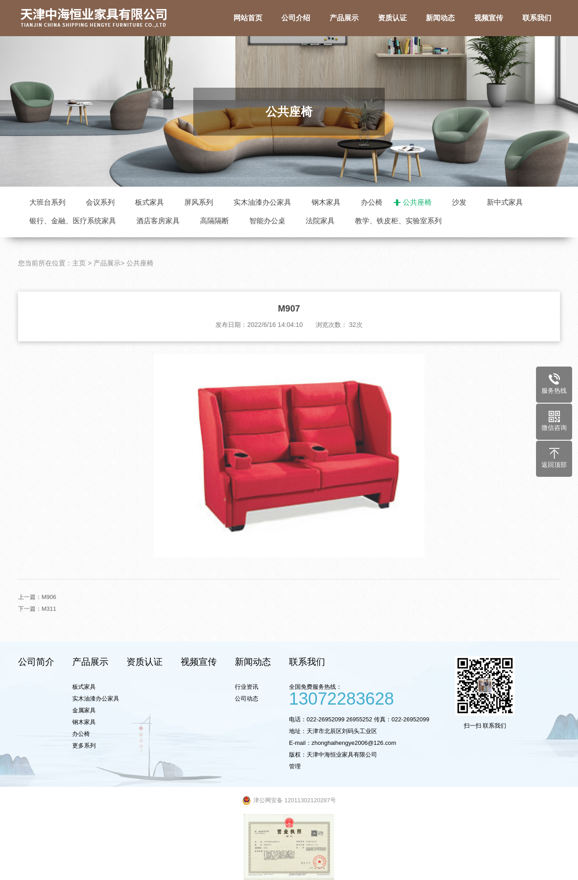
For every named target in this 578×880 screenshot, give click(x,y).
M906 (49, 611)
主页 (79, 278)
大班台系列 (47, 202)
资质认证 (144, 662)
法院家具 (320, 221)
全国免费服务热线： (368, 694)
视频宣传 (199, 662)
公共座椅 (417, 202)
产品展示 (107, 278)
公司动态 (246, 698)
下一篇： (30, 623)
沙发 (459, 202)
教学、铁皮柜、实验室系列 (398, 221)
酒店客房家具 (158, 221)
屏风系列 (198, 202)
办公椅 (371, 202)
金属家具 (84, 710)
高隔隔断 (214, 221)
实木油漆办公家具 (262, 202)
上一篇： (30, 611)
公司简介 (36, 662)
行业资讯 (246, 686)
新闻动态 (253, 662)
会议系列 (100, 202)
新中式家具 (505, 202)
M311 (49, 623)
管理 (295, 766)
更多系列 (84, 745)
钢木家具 (326, 202)
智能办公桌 (267, 221)
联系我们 (307, 662)
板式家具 (149, 202)
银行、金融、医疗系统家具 (72, 221)
